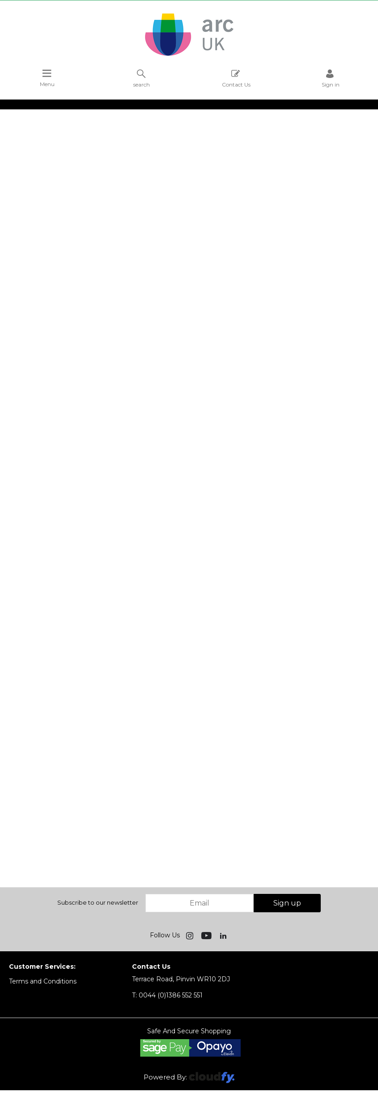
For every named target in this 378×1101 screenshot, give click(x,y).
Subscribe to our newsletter (97, 902)
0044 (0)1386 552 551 (167, 995)
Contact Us (236, 78)
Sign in (331, 78)
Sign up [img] (287, 903)
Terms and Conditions (42, 981)
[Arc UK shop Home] (189, 55)
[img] (190, 935)
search (141, 78)
